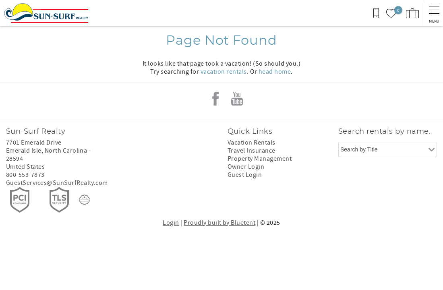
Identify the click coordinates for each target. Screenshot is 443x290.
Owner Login (246, 167)
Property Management (260, 159)
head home (275, 72)
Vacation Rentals (251, 143)
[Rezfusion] (84, 200)
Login (171, 223)
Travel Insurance (251, 151)
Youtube (237, 99)
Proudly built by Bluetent (219, 223)
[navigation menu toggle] (434, 13)
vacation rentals (224, 72)
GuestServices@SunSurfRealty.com (57, 183)
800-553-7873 (25, 175)
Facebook (215, 99)
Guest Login (245, 175)
